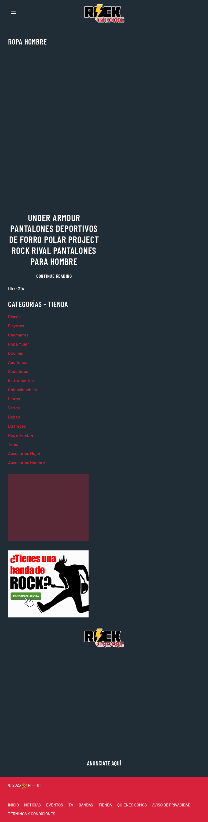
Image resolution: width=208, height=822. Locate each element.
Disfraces (17, 425)
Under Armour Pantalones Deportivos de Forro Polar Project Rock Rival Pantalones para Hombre (54, 239)
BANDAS (86, 804)
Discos (14, 316)
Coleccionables (22, 389)
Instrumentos (21, 380)
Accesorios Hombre (26, 462)
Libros (14, 398)
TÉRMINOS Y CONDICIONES (31, 813)
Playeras (16, 325)
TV (70, 804)
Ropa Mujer (18, 343)
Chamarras (18, 334)
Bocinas (15, 353)
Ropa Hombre (21, 435)
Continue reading (54, 276)
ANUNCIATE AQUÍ (104, 763)
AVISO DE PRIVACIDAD (171, 804)
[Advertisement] (48, 507)
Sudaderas (18, 371)
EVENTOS (54, 804)
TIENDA (105, 804)
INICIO (13, 804)
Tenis (13, 444)
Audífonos (17, 362)
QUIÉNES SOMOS (132, 804)
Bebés (14, 416)
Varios (14, 407)
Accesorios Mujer (24, 453)
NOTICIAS (32, 804)
